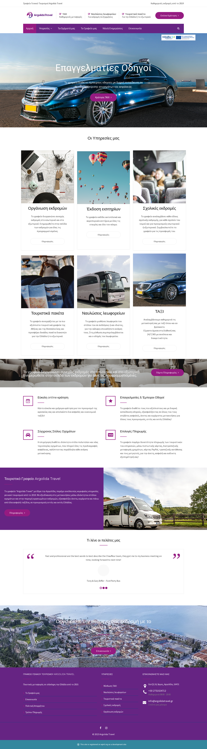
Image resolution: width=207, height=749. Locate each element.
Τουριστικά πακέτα (113, 698)
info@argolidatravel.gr (160, 701)
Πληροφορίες (47, 241)
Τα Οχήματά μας (66, 28)
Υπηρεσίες (44, 28)
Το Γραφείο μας (89, 28)
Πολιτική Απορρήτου (35, 706)
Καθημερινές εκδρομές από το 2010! (167, 3)
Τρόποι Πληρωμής (33, 712)
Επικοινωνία (135, 28)
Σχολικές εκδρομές (112, 705)
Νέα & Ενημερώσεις (113, 28)
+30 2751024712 (157, 690)
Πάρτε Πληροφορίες (166, 372)
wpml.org (104, 744)
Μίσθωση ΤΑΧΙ (110, 686)
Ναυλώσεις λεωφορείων (115, 692)
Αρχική (29, 28)
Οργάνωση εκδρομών (113, 711)
